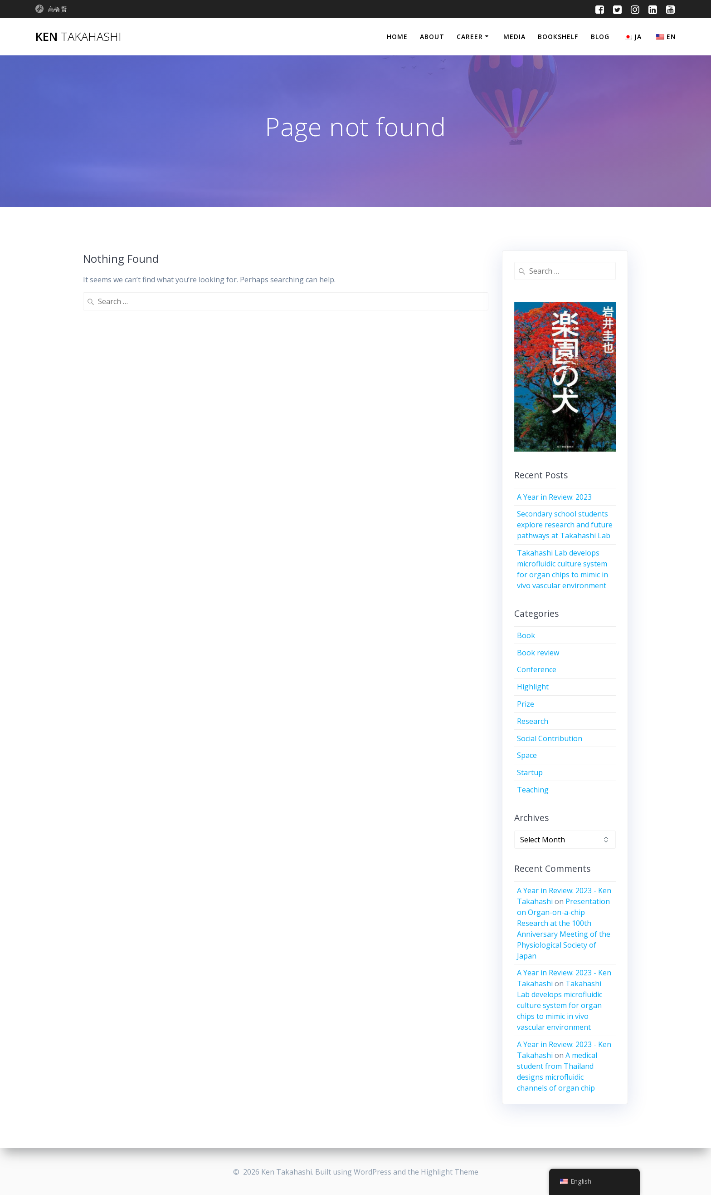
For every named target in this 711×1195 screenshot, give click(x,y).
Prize (525, 704)
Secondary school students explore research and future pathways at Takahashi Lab (565, 525)
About (432, 36)
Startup (530, 772)
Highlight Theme (449, 1172)
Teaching (533, 790)
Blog (600, 36)
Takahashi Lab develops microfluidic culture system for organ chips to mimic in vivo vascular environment (559, 1005)
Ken (78, 37)
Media (514, 36)
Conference (536, 669)
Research (532, 721)
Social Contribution (549, 738)
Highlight (533, 687)
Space (527, 755)
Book (526, 635)
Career (470, 36)
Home (397, 36)
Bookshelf (558, 36)
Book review (538, 653)
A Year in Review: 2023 (554, 497)
